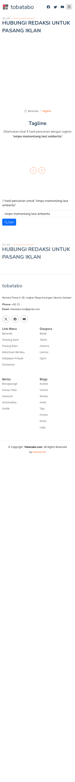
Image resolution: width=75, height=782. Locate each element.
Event (43, 421)
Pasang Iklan (10, 346)
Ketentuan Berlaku (13, 352)
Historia (44, 346)
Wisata (44, 396)
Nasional (7, 396)
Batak (43, 333)
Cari (9, 222)
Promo (44, 415)
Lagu (43, 427)
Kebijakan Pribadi (12, 358)
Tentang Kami (10, 339)
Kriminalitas (9, 402)
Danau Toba (9, 390)
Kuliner (44, 384)
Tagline (46, 111)
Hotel (43, 402)
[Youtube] (62, 7)
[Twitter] (55, 7)
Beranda (31, 111)
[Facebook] (48, 7)
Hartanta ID (39, 452)
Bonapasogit (9, 384)
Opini (43, 358)
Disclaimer (8, 364)
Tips (42, 408)
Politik (6, 408)
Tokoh (43, 339)
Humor (44, 390)
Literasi (44, 352)
